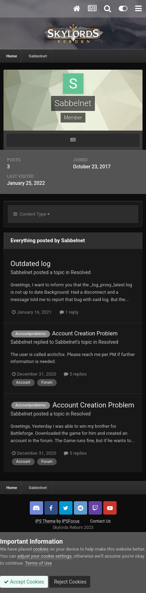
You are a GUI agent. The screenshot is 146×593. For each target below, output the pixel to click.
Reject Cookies (69, 582)
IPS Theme (45, 521)
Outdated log (30, 263)
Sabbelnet (21, 272)
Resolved (81, 272)
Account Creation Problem (85, 333)
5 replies (75, 374)
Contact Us (100, 521)
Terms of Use (38, 563)
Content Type (31, 214)
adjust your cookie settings (44, 556)
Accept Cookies (24, 582)
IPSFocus (70, 521)
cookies (41, 549)
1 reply (69, 312)
